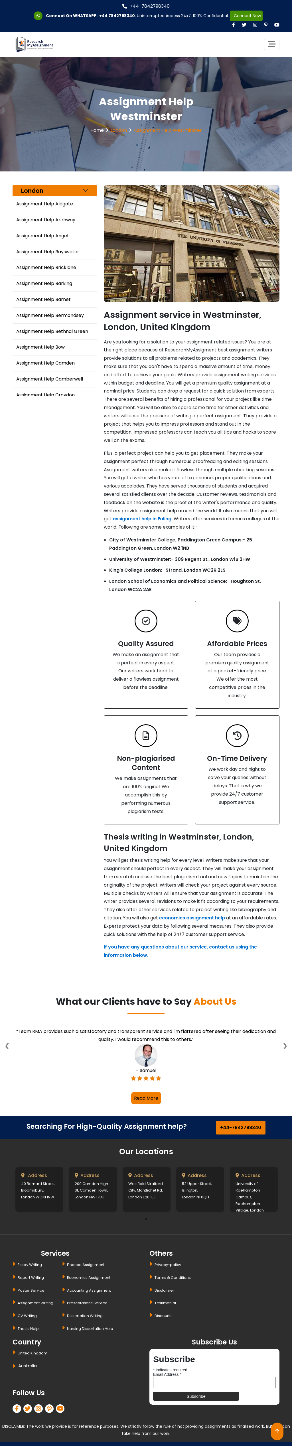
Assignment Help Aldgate (44, 204)
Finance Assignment (85, 1264)
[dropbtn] (15, 1367)
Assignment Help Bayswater (47, 251)
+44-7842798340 (146, 6)
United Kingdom (32, 1353)
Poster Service (31, 1290)
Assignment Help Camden (45, 363)
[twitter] (28, 1409)
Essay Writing (30, 1264)
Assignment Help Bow (40, 347)
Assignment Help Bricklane (46, 267)
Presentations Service (87, 1303)
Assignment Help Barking (44, 283)
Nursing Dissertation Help (90, 1328)
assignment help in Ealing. (143, 518)
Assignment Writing (35, 1303)
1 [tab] (146, 1219)
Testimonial (165, 1303)
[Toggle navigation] (271, 44)
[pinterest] (50, 1409)
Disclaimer (164, 1290)
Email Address (167, 1374)
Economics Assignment (88, 1277)
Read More (146, 1098)
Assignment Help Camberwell (49, 379)
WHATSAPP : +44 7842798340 (104, 16)
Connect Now (246, 16)
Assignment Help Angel (42, 235)
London (119, 130)
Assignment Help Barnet (43, 299)
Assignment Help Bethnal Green (52, 331)
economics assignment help (192, 918)
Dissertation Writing (85, 1315)
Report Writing (31, 1277)
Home (97, 130)
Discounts (164, 1315)
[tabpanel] (39, 1189)
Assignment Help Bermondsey (50, 315)
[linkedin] (39, 1409)
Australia (27, 1366)
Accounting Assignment (89, 1290)
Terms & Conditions (173, 1277)
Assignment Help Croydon (45, 395)
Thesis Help (28, 1328)
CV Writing (27, 1315)
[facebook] (18, 1409)
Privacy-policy (168, 1264)
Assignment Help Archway (45, 220)
